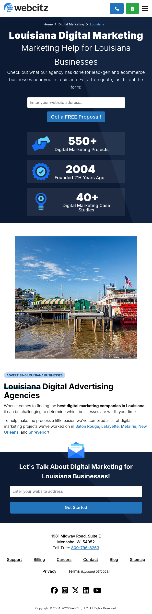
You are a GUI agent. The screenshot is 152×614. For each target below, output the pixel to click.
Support (14, 559)
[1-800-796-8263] (117, 8)
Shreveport (39, 432)
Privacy (49, 571)
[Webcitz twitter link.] (75, 590)
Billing (39, 559)
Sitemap (137, 559)
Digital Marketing (71, 24)
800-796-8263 (85, 547)
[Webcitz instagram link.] (65, 590)
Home (48, 24)
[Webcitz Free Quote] (132, 8)
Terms (88, 571)
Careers (64, 559)
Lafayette (110, 426)
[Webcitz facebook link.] (54, 590)
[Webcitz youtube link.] (97, 590)
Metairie (128, 426)
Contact (90, 559)
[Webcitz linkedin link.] (86, 590)
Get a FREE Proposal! (76, 117)
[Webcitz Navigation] (144, 8)
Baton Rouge (87, 426)
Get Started (76, 507)
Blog (114, 559)
